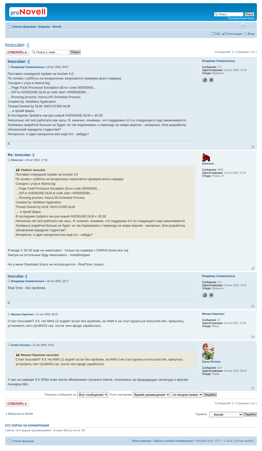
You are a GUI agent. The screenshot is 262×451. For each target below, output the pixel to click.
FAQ (217, 33)
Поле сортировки (140, 394)
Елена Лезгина (20, 345)
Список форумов (24, 26)
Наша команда (141, 440)
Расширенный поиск (241, 18)
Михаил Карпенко (22, 314)
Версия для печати (243, 25)
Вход (251, 33)
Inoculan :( (17, 45)
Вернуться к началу (253, 147)
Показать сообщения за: (76, 394)
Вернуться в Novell (20, 413)
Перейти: (201, 414)
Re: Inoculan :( (21, 155)
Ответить (17, 52)
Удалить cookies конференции (173, 440)
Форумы (44, 26)
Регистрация (234, 33)
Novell (57, 26)
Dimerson (17, 160)
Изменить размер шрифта (250, 25)
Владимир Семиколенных (27, 67)
